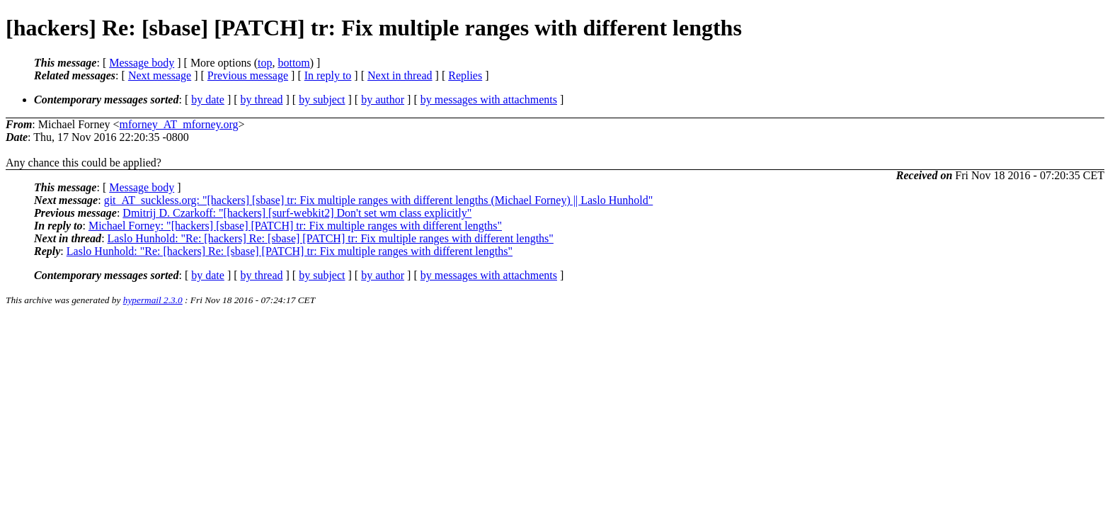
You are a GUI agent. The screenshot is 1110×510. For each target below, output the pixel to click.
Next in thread (400, 75)
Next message (159, 75)
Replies (465, 75)
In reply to (328, 75)
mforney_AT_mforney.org (179, 124)
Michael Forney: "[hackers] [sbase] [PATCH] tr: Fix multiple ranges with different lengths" (295, 226)
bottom (293, 63)
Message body (141, 63)
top (265, 63)
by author (382, 100)
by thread (262, 100)
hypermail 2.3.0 (153, 300)
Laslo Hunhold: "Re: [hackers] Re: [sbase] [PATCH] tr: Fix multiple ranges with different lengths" (331, 238)
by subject (322, 100)
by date (207, 100)
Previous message (247, 75)
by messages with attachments (488, 100)
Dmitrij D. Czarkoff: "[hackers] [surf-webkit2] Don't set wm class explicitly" (296, 213)
